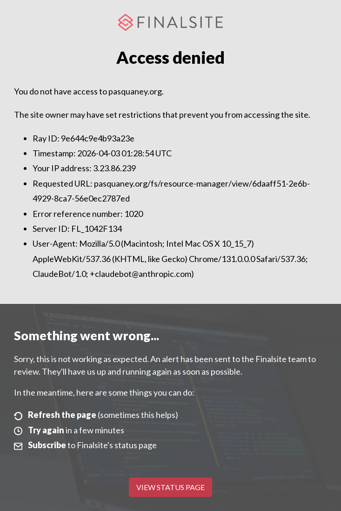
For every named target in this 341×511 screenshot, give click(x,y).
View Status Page (170, 487)
